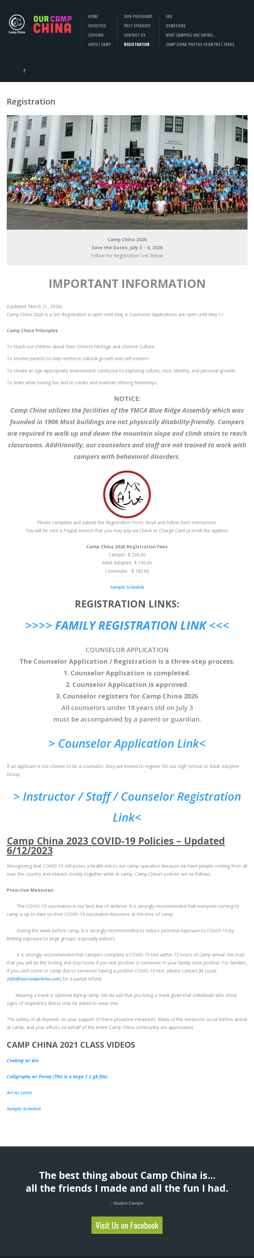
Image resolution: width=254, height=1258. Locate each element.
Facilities (97, 26)
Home (93, 16)
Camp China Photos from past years (200, 44)
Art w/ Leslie (19, 1092)
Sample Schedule (127, 587)
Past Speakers (137, 26)
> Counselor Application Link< (127, 743)
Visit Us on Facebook (127, 1225)
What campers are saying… (191, 35)
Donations (176, 26)
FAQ (169, 16)
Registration (136, 44)
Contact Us (135, 35)
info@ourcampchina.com (34, 979)
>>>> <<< (127, 625)
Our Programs (138, 16)
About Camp (99, 44)
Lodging (96, 35)
